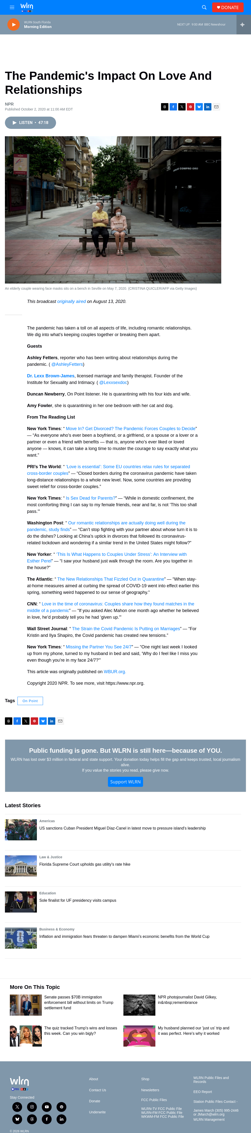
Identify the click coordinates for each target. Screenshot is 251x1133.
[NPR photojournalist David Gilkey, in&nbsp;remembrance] (139, 1005)
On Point (30, 701)
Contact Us (97, 1090)
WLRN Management (209, 1119)
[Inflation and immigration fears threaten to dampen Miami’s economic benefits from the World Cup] (21, 938)
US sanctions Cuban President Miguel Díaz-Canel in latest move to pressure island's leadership (122, 828)
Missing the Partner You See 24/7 (99, 646)
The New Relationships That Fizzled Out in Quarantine (110, 579)
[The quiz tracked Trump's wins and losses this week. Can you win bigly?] (26, 1036)
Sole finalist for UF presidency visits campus (77, 900)
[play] (13, 24)
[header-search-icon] (204, 7)
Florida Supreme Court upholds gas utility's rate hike (84, 864)
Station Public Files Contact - (215, 1102)
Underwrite (97, 1112)
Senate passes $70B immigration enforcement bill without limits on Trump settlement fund (78, 1002)
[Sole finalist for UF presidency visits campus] (21, 902)
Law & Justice (50, 857)
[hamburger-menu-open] (12, 7)
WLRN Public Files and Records (211, 1080)
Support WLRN (125, 782)
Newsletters (150, 1090)
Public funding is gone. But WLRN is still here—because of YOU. (125, 750)
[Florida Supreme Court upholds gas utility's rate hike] (21, 865)
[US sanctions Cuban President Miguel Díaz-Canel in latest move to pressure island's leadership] (21, 829)
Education (47, 893)
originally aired (71, 301)
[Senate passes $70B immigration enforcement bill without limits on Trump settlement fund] (26, 1005)
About (93, 1079)
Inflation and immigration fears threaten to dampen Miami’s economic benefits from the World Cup (124, 936)
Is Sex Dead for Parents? (90, 498)
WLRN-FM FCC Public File (161, 1113)
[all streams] (243, 24)
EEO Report (202, 1092)
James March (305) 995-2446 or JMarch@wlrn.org (216, 1112)
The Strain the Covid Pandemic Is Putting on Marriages (126, 628)
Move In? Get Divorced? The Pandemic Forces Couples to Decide (130, 428)
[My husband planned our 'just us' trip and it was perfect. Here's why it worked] (139, 1036)
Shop (145, 1079)
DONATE (230, 7)
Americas (47, 821)
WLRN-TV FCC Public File (161, 1109)
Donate (94, 1101)
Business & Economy (56, 929)
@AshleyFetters (67, 364)
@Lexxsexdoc (113, 382)
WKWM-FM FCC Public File (162, 1117)
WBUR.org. (115, 671)
